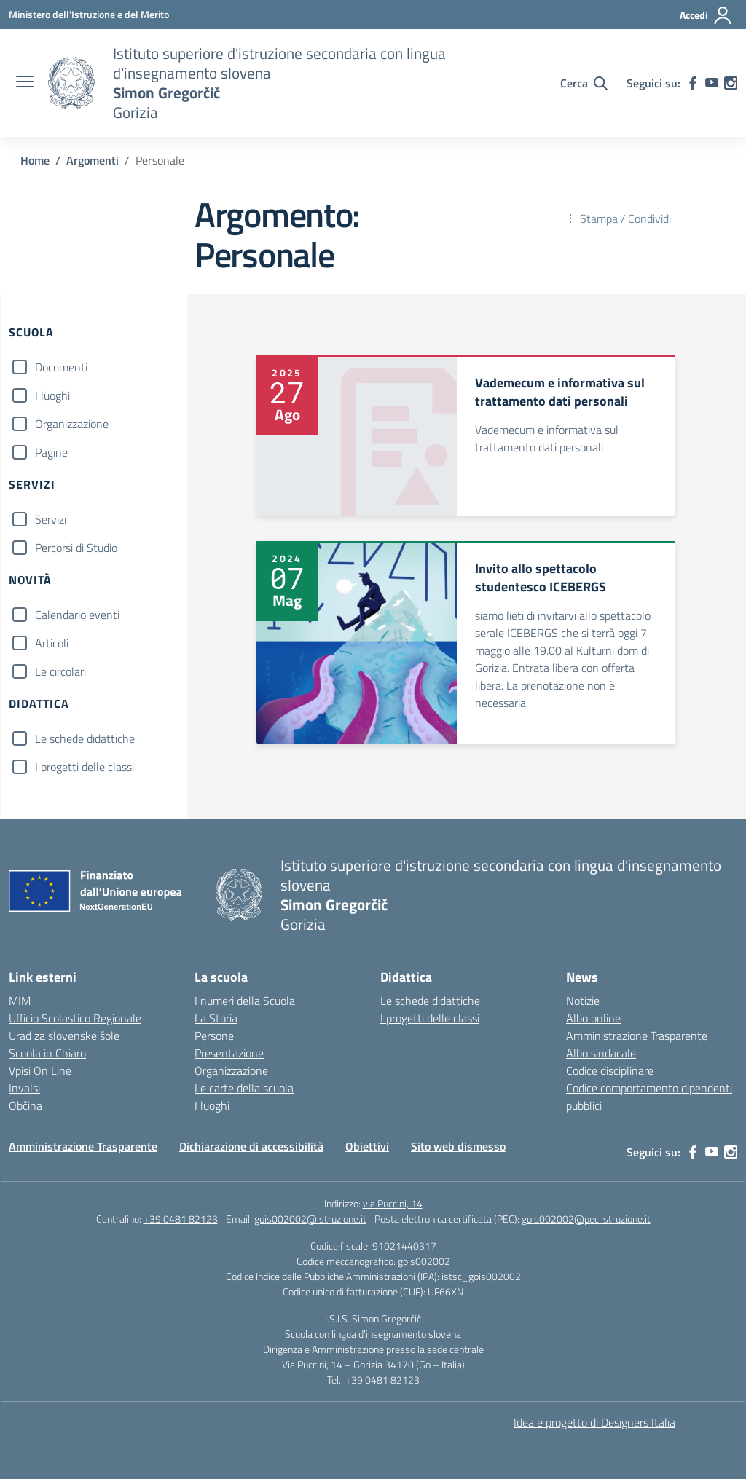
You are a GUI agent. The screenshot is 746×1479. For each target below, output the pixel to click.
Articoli (51, 643)
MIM (20, 1000)
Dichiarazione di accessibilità (251, 1146)
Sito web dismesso (458, 1146)
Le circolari (60, 671)
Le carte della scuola (244, 1088)
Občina (25, 1105)
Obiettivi (367, 1146)
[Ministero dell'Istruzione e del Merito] (89, 14)
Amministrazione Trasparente (636, 1035)
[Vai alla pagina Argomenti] (92, 160)
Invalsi (24, 1088)
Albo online (593, 1018)
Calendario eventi (77, 614)
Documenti (61, 367)
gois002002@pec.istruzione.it (586, 1218)
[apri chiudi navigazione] (25, 83)
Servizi (50, 519)
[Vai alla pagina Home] (35, 160)
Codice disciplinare (609, 1070)
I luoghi (52, 395)
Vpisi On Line (40, 1070)
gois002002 (424, 1261)
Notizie (583, 1000)
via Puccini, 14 (393, 1203)
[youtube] (711, 83)
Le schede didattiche (85, 738)
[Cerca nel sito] (584, 83)
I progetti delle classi (84, 767)
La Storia (216, 1018)
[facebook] (692, 83)
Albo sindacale (601, 1053)
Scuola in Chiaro (47, 1053)
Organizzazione (72, 424)
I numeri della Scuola (245, 1000)
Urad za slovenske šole (64, 1035)
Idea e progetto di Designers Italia (594, 1422)
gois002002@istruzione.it (310, 1218)
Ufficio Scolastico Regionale (75, 1018)
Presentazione (229, 1053)
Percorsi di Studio (76, 547)
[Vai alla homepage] (71, 83)
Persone (214, 1035)
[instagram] (730, 83)
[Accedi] (706, 15)
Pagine (51, 452)
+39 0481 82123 (181, 1218)
